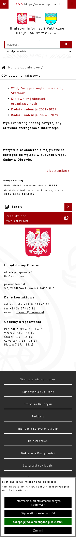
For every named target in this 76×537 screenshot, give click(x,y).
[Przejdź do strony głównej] (38, 25)
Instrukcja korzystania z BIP (38, 428)
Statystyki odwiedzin (38, 465)
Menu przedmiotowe (24, 67)
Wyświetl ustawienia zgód (38, 513)
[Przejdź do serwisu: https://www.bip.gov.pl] (38, 4)
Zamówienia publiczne (38, 391)
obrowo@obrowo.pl (30, 312)
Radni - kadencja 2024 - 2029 (34, 115)
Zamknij (38, 530)
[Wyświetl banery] (68, 207)
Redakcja (38, 416)
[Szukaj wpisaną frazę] (66, 44)
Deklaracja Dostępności (38, 453)
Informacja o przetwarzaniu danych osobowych (38, 503)
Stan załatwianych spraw (38, 379)
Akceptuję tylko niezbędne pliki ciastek (38, 522)
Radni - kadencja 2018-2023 (33, 109)
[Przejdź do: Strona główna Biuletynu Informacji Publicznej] (4, 67)
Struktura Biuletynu (38, 404)
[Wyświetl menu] (71, 4)
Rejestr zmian (38, 440)
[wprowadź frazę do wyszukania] (32, 44)
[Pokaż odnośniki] (4, 4)
